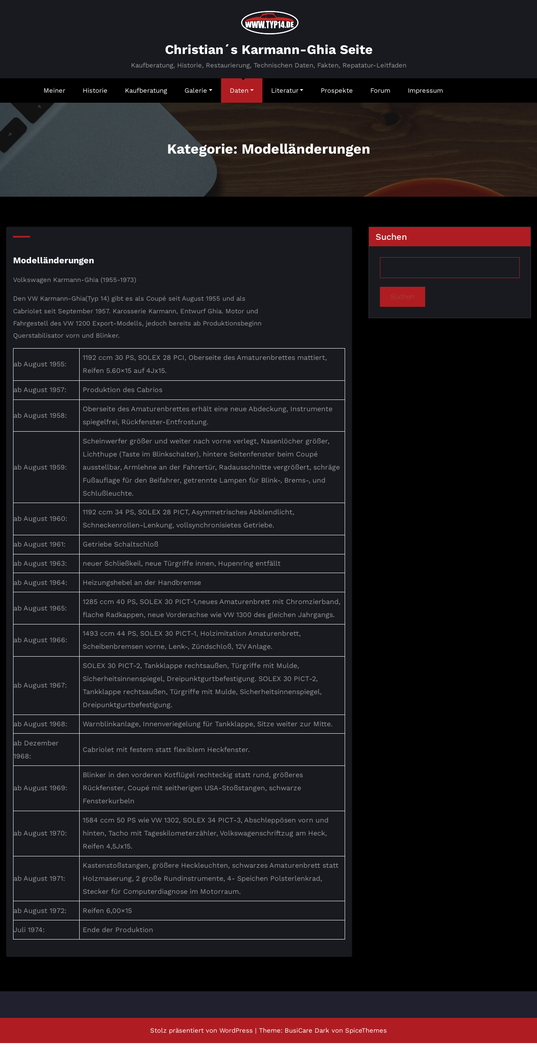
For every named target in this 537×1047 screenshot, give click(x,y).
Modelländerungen (53, 264)
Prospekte (337, 94)
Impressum (425, 94)
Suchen (391, 240)
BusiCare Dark (307, 1034)
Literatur (287, 94)
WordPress (236, 1034)
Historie (95, 94)
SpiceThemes (366, 1034)
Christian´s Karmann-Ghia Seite (269, 53)
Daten (242, 94)
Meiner (54, 94)
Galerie (198, 94)
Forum (380, 94)
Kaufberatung (146, 94)
